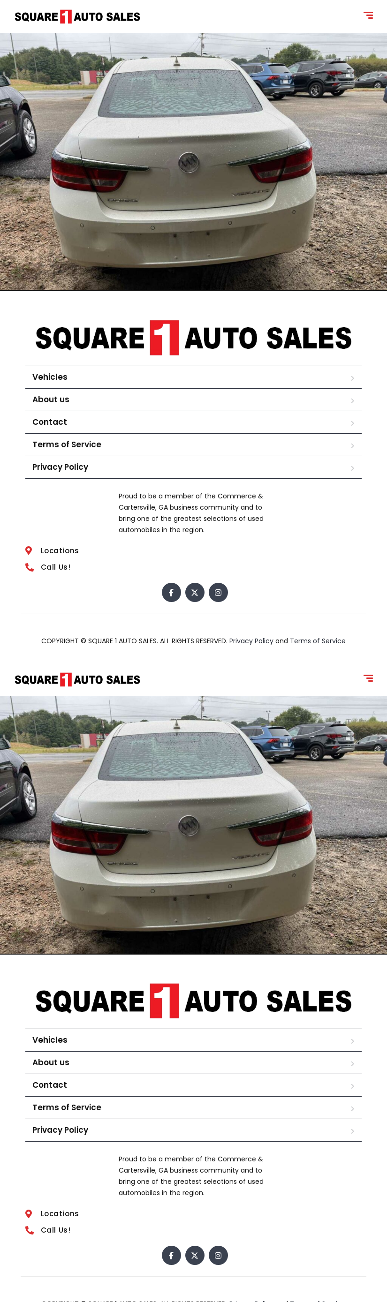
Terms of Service (66, 444)
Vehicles (50, 377)
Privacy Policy (60, 467)
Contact (49, 422)
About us (50, 399)
